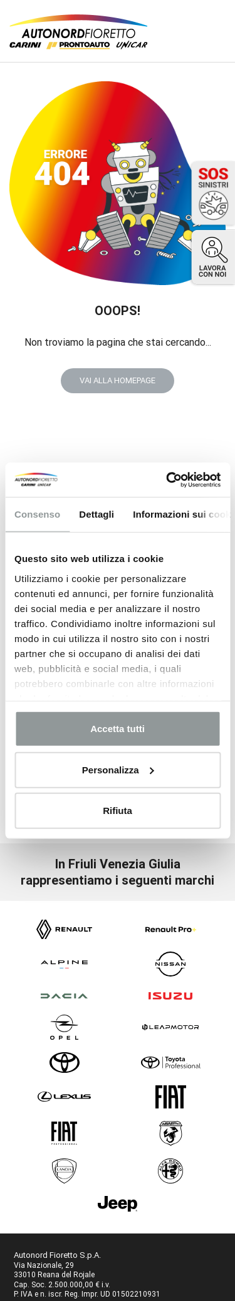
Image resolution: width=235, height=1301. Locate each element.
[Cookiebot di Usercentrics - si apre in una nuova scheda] (167, 479)
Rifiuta (117, 810)
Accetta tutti (117, 728)
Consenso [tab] (37, 514)
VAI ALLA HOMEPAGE (117, 380)
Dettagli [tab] (96, 514)
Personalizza (118, 769)
